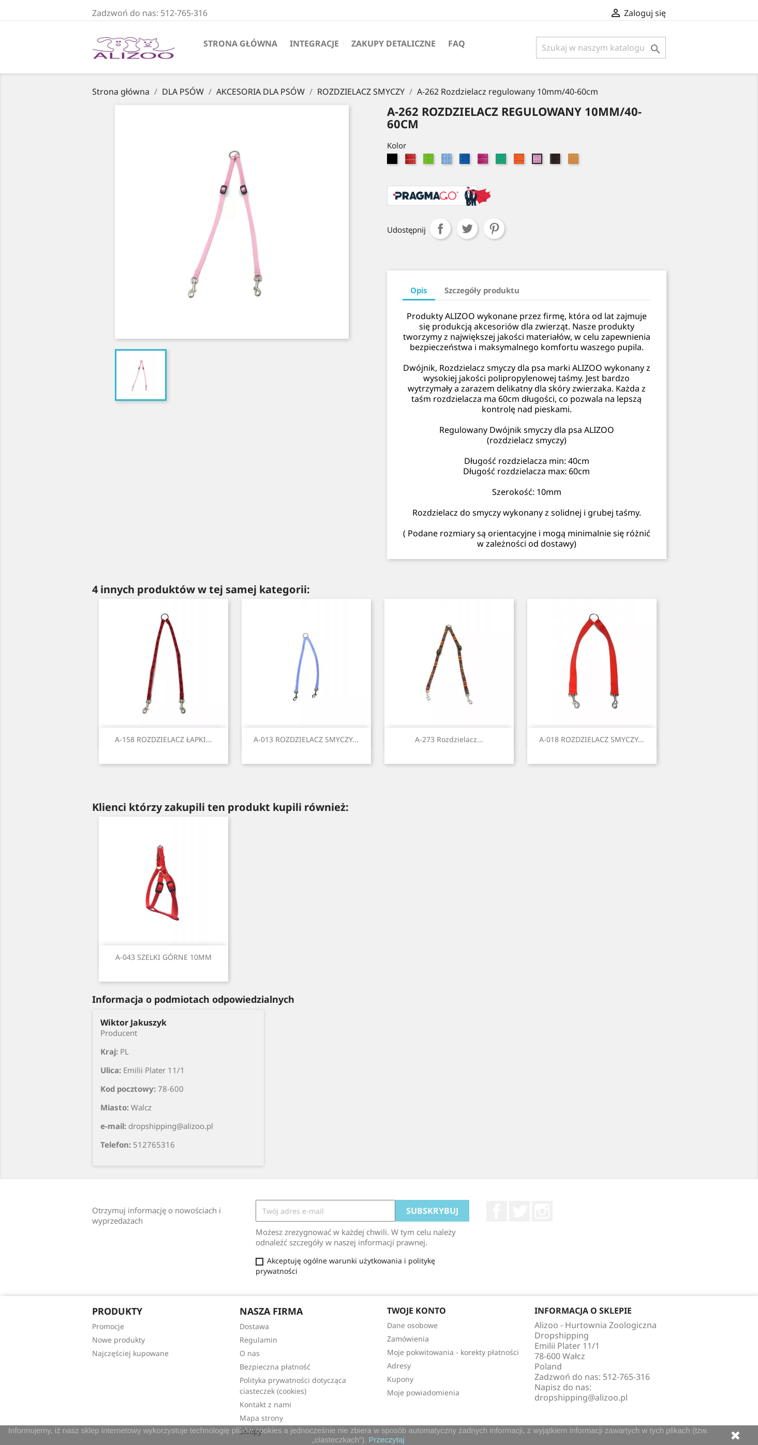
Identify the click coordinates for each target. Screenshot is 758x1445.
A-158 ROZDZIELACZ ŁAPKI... (163, 739)
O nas (250, 1353)
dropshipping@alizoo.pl (581, 1397)
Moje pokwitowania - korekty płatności (453, 1352)
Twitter (519, 1211)
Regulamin (258, 1340)
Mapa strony (261, 1418)
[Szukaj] (601, 47)
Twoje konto (416, 1310)
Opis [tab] (418, 290)
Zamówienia (408, 1339)
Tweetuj (467, 228)
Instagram (542, 1211)
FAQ (456, 43)
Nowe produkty (118, 1340)
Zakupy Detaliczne (393, 43)
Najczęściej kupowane (130, 1353)
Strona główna (240, 43)
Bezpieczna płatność (275, 1367)
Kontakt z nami (265, 1404)
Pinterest (494, 228)
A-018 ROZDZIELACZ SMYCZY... (591, 739)
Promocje (108, 1326)
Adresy (399, 1366)
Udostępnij (440, 228)
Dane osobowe (412, 1325)
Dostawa (254, 1326)
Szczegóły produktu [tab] (481, 290)
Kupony (400, 1379)
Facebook (496, 1211)
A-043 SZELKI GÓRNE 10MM (163, 957)
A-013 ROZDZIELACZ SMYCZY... (306, 739)
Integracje (314, 43)
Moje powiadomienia (423, 1392)
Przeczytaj (387, 1439)
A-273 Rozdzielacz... (449, 739)
